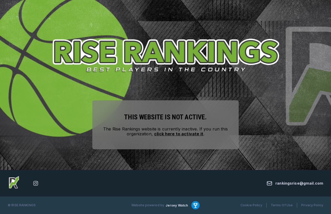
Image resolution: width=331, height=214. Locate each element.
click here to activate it (178, 133)
